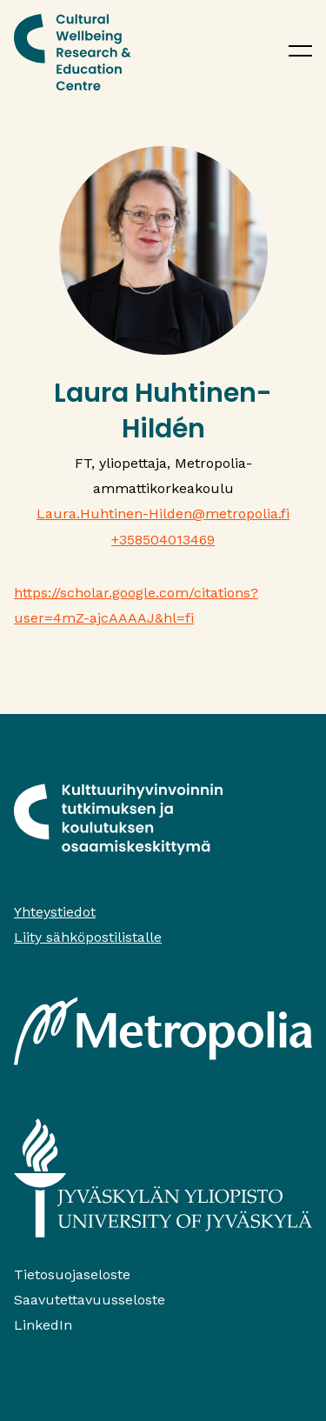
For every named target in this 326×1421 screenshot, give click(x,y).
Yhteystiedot (55, 912)
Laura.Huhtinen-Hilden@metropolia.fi (163, 513)
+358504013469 (163, 539)
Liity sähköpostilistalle (88, 937)
